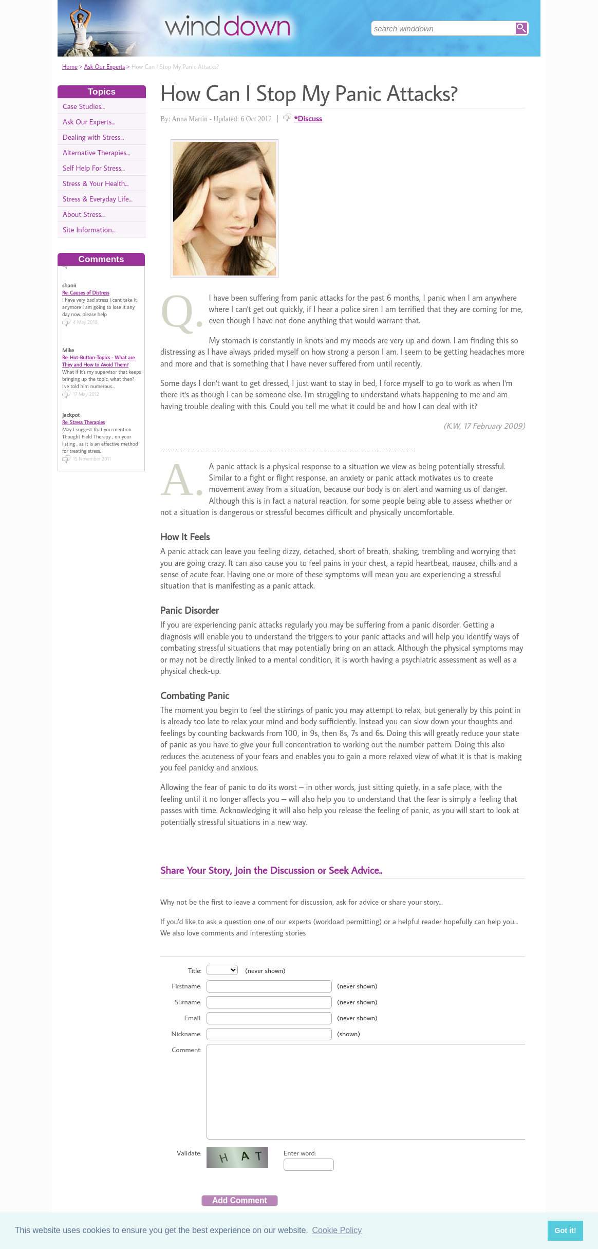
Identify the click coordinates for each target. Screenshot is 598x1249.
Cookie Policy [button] (337, 1230)
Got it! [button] (565, 1230)
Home (70, 66)
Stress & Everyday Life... (98, 199)
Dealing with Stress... (93, 137)
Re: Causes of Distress (85, 287)
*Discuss (308, 118)
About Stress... (84, 214)
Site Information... (89, 229)
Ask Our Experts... (89, 121)
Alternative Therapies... (96, 152)
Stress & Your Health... (95, 183)
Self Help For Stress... (94, 168)
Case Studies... (84, 106)
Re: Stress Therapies (83, 417)
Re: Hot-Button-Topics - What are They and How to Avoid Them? (98, 356)
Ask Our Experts (104, 66)
